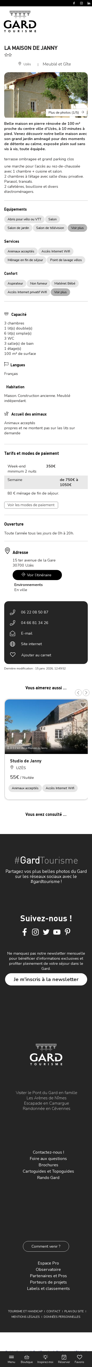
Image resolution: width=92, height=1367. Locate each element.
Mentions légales (26, 1317)
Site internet (31, 643)
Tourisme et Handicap (25, 1311)
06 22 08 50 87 (34, 612)
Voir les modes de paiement (31, 505)
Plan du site (74, 1311)
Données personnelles (62, 1317)
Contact (53, 1311)
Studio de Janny (25, 760)
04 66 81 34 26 (34, 622)
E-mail (26, 633)
